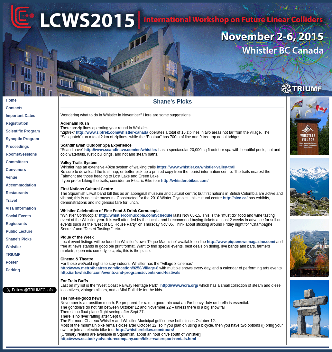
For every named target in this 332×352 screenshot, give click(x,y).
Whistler (13, 247)
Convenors (16, 169)
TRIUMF (13, 254)
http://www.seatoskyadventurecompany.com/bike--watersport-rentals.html (128, 339)
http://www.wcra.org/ (179, 285)
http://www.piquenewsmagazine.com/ (241, 241)
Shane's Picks (19, 239)
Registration (17, 123)
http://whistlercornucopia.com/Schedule (135, 215)
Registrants (16, 223)
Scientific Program (23, 131)
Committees (17, 162)
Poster (12, 262)
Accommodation (21, 185)
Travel (11, 200)
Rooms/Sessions (21, 154)
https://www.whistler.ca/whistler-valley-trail (196, 167)
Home (11, 100)
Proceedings (17, 146)
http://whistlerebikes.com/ (184, 180)
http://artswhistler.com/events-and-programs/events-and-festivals (120, 272)
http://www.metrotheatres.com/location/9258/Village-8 (109, 268)
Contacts (14, 108)
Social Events (18, 216)
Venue (11, 177)
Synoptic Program (22, 139)
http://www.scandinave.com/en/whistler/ (120, 150)
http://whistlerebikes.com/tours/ (145, 330)
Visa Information (21, 208)
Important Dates (20, 115)
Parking (13, 270)
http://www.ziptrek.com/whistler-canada (112, 132)
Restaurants (17, 193)
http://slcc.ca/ (235, 198)
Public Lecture (19, 231)
